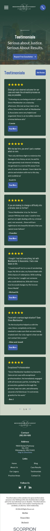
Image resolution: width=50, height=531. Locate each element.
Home (14, 463)
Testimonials (36, 471)
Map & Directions (25, 452)
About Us (14, 467)
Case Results (36, 467)
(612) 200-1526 (25, 435)
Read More (12, 129)
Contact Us (35, 475)
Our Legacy (14, 471)
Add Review (41, 72)
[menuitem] (25, 513)
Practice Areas (14, 475)
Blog (36, 463)
